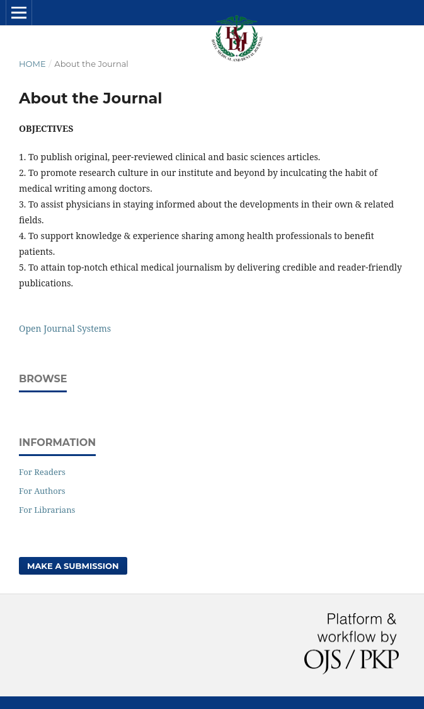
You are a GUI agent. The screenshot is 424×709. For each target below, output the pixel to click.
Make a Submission (73, 566)
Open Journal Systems (65, 328)
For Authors (42, 490)
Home (32, 64)
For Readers (42, 472)
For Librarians (47, 509)
